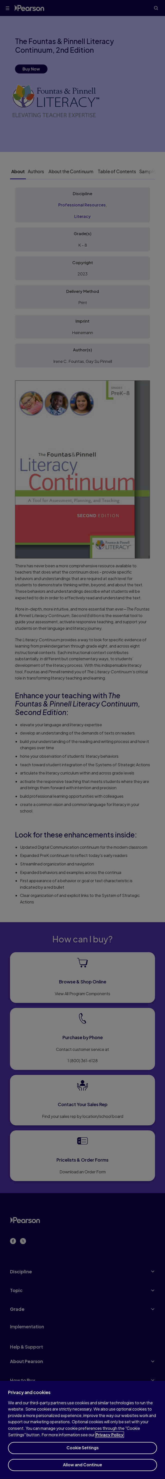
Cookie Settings (82, 1452)
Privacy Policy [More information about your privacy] (110, 1439)
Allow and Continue (82, 1469)
